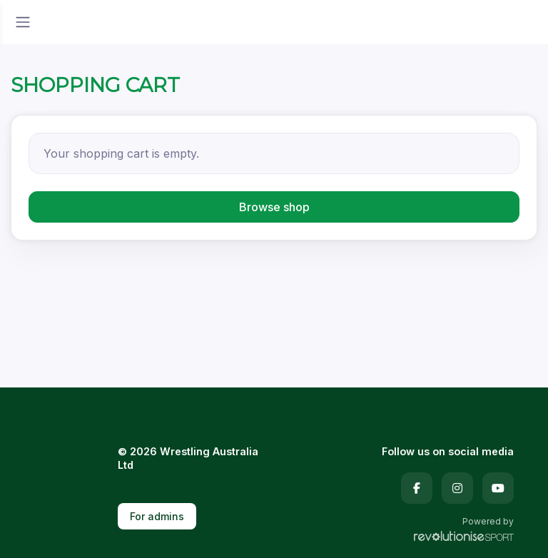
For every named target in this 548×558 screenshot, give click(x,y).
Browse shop (274, 207)
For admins (157, 516)
